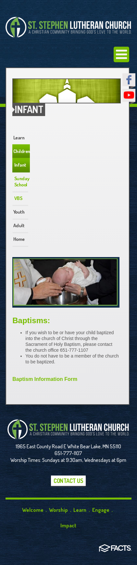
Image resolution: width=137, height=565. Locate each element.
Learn (19, 138)
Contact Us (68, 480)
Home (19, 239)
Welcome (33, 510)
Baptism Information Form (44, 379)
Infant (20, 165)
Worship (58, 510)
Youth (19, 212)
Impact (68, 525)
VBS (18, 198)
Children (21, 151)
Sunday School (22, 181)
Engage (100, 510)
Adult (19, 225)
